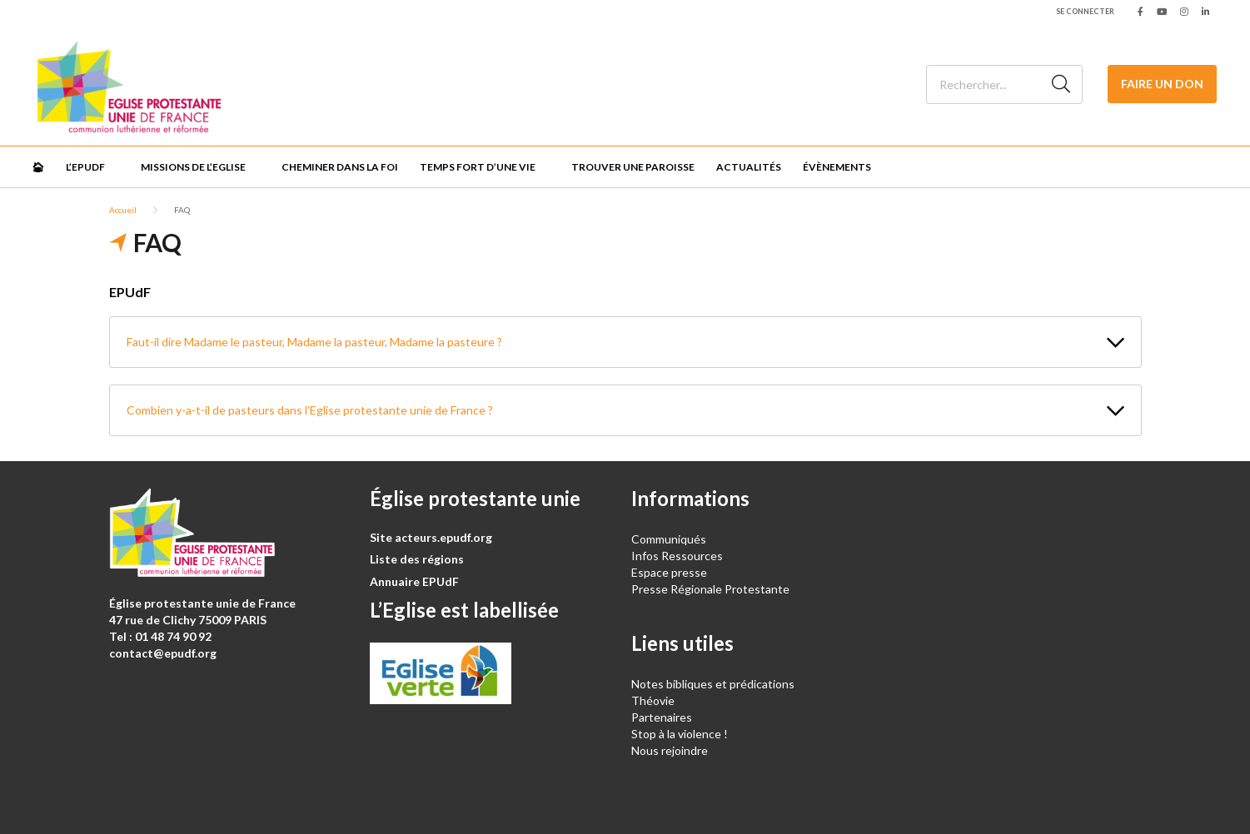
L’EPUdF (85, 167)
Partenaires (661, 717)
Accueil (123, 210)
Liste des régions (417, 559)
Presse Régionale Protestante (710, 589)
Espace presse (669, 572)
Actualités (748, 167)
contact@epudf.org (163, 653)
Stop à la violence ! (679, 734)
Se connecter (1085, 11)
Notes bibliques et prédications (712, 684)
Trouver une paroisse (633, 167)
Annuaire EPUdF (414, 581)
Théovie (653, 700)
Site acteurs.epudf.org (431, 537)
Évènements (837, 167)
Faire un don (1162, 84)
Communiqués (668, 539)
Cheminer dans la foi (339, 167)
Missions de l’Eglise (193, 167)
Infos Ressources (678, 556)
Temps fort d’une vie (477, 167)
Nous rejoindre (669, 750)
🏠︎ (38, 167)
